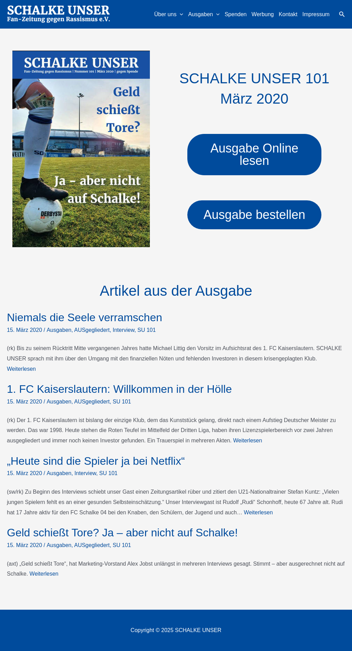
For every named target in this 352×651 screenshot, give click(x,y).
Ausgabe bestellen (254, 215)
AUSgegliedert (92, 330)
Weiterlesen (21, 369)
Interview (123, 330)
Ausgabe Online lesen (254, 154)
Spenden (235, 14)
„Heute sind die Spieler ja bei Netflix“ (96, 461)
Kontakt (288, 14)
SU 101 (147, 330)
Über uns (168, 14)
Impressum (316, 14)
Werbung (263, 14)
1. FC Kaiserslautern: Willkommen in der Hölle (119, 389)
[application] (179, 14)
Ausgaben (204, 14)
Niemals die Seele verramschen (84, 317)
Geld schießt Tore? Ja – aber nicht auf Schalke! (122, 532)
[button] (342, 14)
